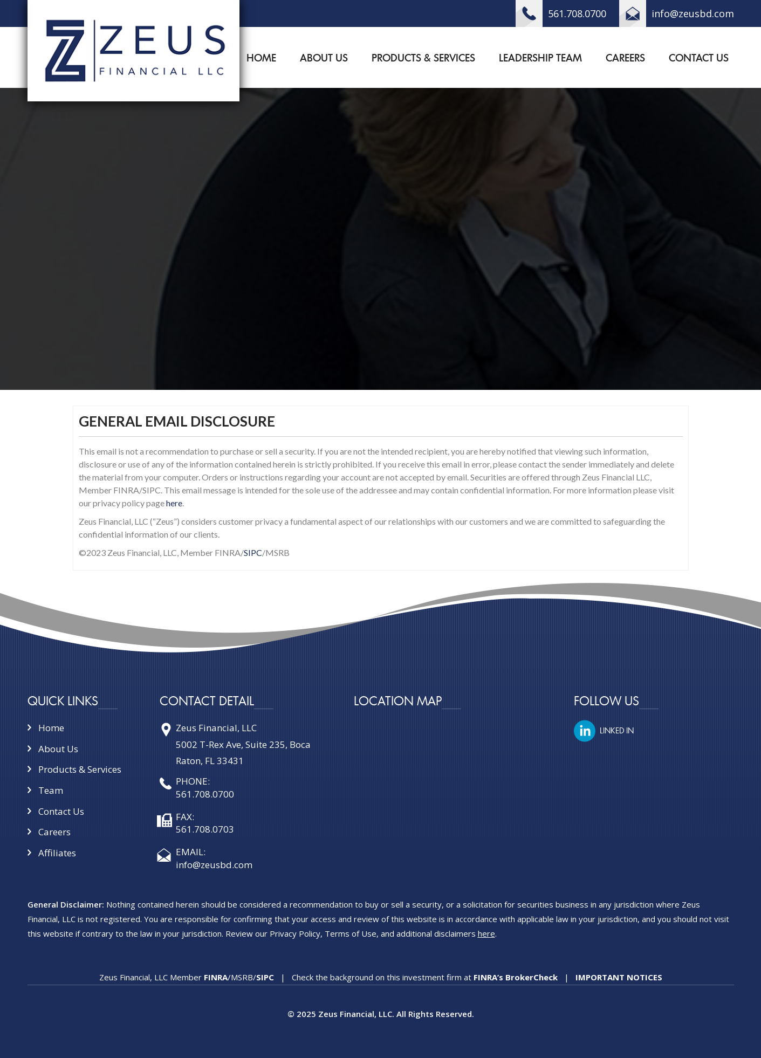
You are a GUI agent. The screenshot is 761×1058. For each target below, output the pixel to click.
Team (50, 790)
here (174, 503)
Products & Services (423, 58)
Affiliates (57, 853)
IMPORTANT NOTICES (618, 977)
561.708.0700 (577, 13)
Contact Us (699, 58)
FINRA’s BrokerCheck (514, 977)
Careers (625, 58)
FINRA (216, 977)
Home (261, 58)
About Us (324, 58)
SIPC (253, 552)
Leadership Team (540, 58)
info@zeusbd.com (693, 13)
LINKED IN (617, 731)
